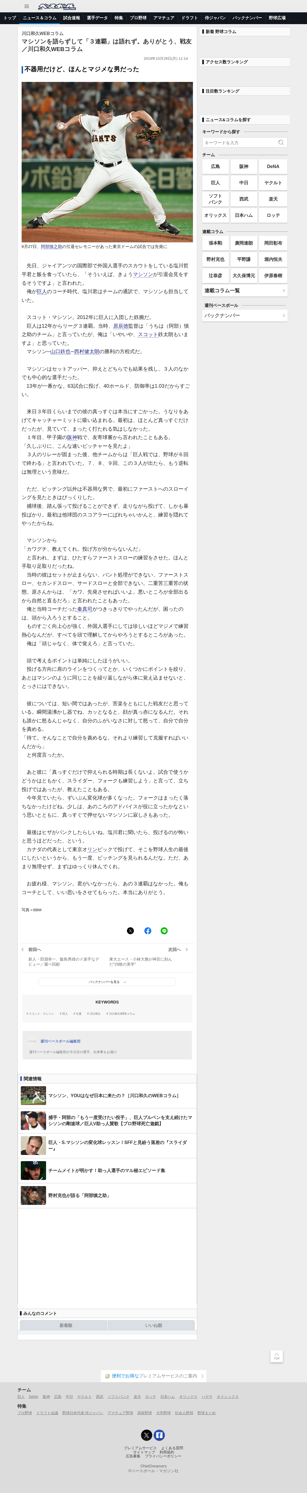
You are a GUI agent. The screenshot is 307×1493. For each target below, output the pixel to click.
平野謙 (244, 259)
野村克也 (215, 259)
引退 (78, 1013)
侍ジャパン (215, 17)
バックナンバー (247, 17)
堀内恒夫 (273, 259)
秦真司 (84, 609)
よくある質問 (172, 1448)
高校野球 (144, 1413)
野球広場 (277, 17)
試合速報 (71, 17)
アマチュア (163, 17)
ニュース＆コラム (39, 17)
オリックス (215, 215)
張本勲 (215, 242)
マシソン (143, 274)
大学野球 (163, 1413)
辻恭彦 (215, 275)
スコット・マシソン (41, 1013)
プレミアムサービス (140, 1448)
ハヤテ (207, 1397)
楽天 (273, 198)
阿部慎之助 (51, 246)
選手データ (97, 17)
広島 (215, 166)
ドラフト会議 (47, 1413)
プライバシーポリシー (163, 1456)
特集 (119, 17)
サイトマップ (144, 1452)
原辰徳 (120, 326)
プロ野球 (138, 17)
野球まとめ (206, 1413)
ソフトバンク (215, 198)
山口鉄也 (60, 351)
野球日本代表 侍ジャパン (83, 1413)
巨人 (42, 291)
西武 (243, 198)
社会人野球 (184, 1413)
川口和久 (95, 1013)
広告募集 (133, 1456)
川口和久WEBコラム (122, 1013)
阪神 (72, 437)
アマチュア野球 (120, 1413)
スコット (148, 334)
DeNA (273, 166)
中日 (243, 182)
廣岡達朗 (244, 242)
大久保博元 (244, 275)
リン (92, 849)
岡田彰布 (273, 242)
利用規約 (167, 1452)
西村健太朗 (86, 351)
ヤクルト (273, 182)
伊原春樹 (273, 275)
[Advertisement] (107, 1256)
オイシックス (228, 1397)
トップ (9, 17)
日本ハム (244, 215)
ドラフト (189, 17)
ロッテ (273, 215)
